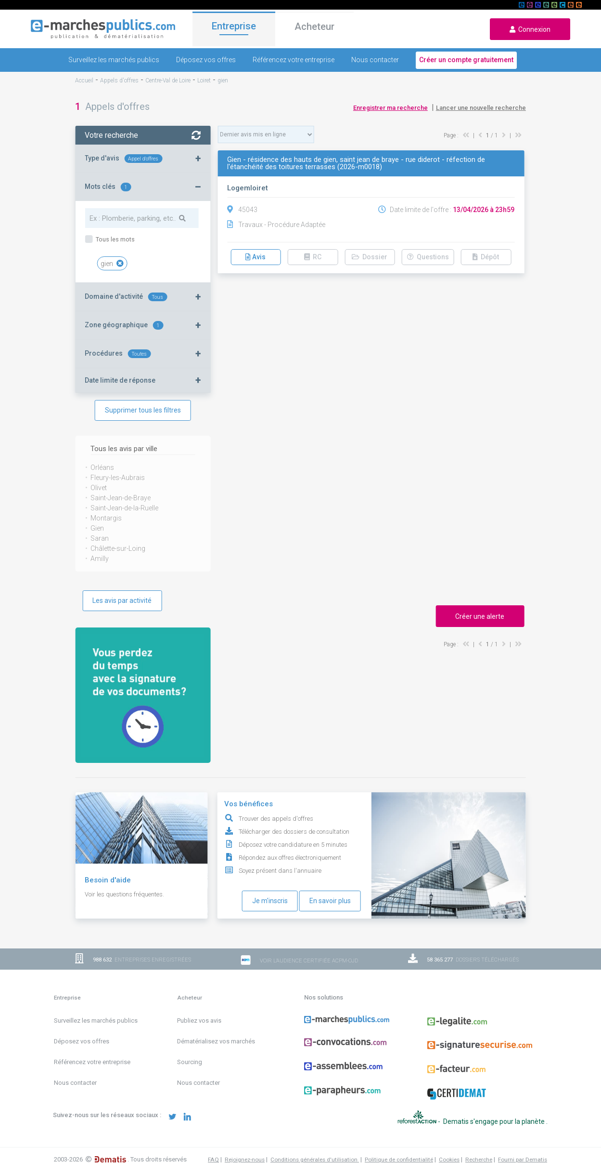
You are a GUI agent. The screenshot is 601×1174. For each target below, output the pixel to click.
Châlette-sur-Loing (117, 548)
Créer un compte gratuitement (466, 60)
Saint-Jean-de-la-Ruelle (124, 508)
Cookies (449, 1159)
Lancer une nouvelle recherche (481, 107)
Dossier (369, 257)
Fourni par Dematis (522, 1159)
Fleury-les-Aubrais (117, 477)
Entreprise (234, 27)
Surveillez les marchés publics (113, 60)
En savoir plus (330, 901)
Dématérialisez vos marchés (216, 1041)
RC (312, 257)
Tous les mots (114, 239)
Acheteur (314, 28)
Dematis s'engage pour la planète (494, 1121)
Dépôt (486, 257)
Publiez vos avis (199, 1020)
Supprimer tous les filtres (143, 410)
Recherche (478, 1159)
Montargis (106, 518)
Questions (428, 257)
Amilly (99, 558)
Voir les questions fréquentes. (124, 894)
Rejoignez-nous (245, 1159)
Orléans (102, 467)
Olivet (98, 488)
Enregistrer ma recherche (390, 107)
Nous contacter (375, 60)
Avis (255, 257)
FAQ (213, 1159)
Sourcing (189, 1062)
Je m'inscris (270, 901)
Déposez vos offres (206, 60)
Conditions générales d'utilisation (314, 1159)
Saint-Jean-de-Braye (120, 498)
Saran (99, 538)
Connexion (530, 29)
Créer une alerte (479, 616)
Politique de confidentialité (399, 1159)
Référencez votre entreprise (293, 60)
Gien (97, 528)
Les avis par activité (122, 600)
